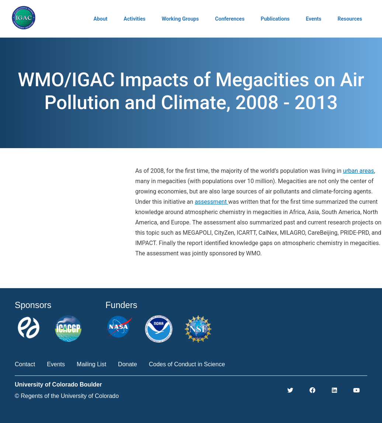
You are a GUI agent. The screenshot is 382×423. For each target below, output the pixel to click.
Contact (25, 364)
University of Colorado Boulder (58, 384)
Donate (127, 364)
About (101, 19)
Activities (134, 19)
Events (313, 19)
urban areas (358, 170)
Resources (349, 19)
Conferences (229, 19)
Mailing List (91, 364)
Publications (275, 19)
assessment (211, 201)
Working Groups (180, 19)
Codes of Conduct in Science (187, 364)
